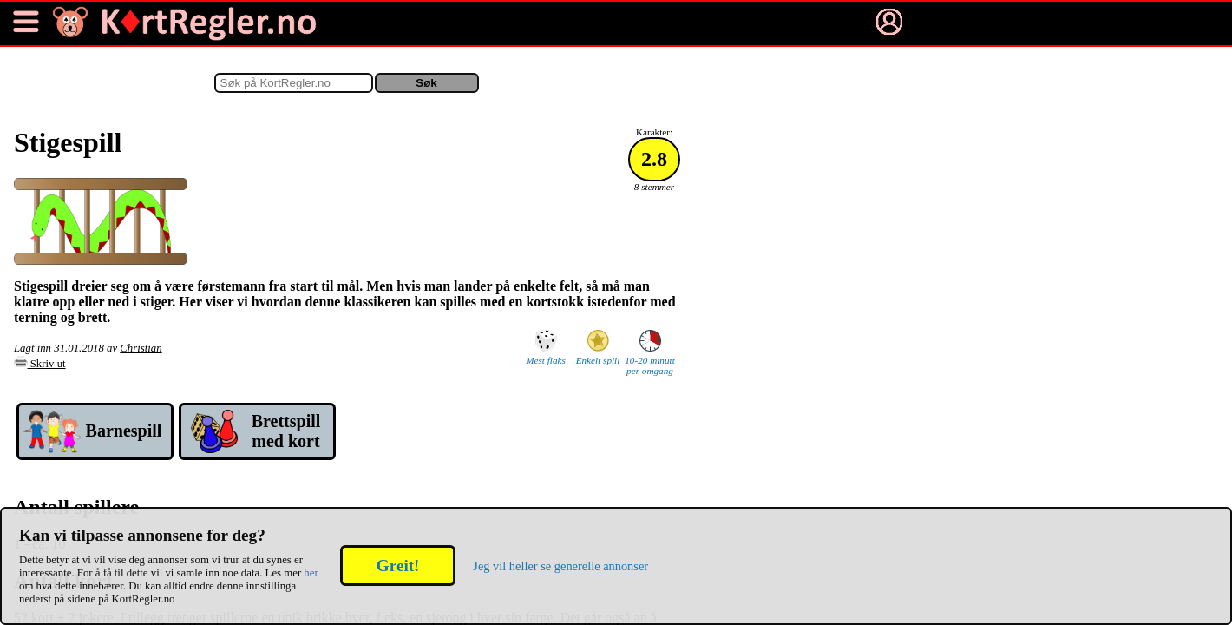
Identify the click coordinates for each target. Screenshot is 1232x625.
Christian (140, 348)
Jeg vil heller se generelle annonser (560, 566)
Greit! (397, 565)
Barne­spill (124, 430)
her (311, 573)
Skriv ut (40, 364)
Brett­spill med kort (286, 431)
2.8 (654, 159)
